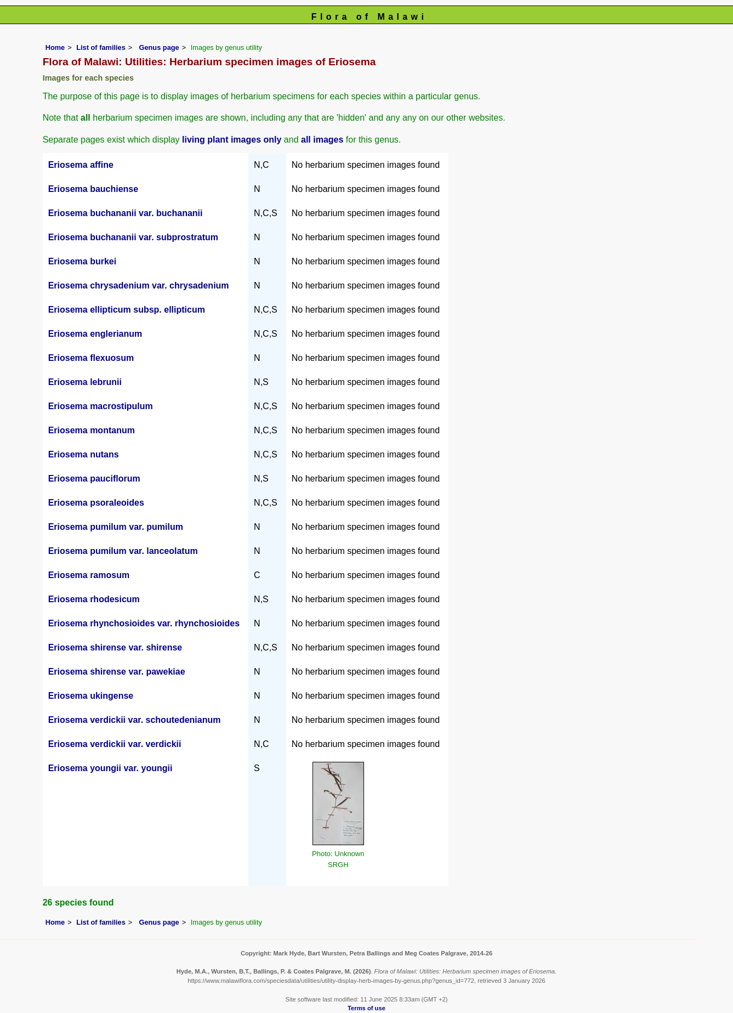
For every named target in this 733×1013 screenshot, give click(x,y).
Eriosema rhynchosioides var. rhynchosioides (144, 623)
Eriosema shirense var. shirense (115, 647)
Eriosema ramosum (89, 575)
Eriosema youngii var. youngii (110, 768)
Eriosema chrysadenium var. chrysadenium (138, 285)
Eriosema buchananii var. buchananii (125, 213)
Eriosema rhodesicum (94, 599)
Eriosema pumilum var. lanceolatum (123, 551)
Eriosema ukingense (91, 695)
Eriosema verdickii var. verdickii (114, 744)
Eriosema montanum (91, 430)
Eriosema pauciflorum (94, 478)
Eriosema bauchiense (93, 189)
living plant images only (231, 139)
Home (55, 47)
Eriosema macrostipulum (100, 406)
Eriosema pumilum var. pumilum (115, 526)
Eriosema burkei (82, 261)
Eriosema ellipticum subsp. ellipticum (126, 309)
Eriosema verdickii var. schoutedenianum (134, 720)
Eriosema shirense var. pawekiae (116, 671)
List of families (101, 47)
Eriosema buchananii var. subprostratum (133, 237)
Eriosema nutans (83, 454)
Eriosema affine (80, 164)
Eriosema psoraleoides (96, 502)
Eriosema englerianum (95, 333)
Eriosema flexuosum (91, 358)
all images (322, 139)
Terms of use (366, 1008)
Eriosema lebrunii (85, 382)
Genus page (159, 47)
